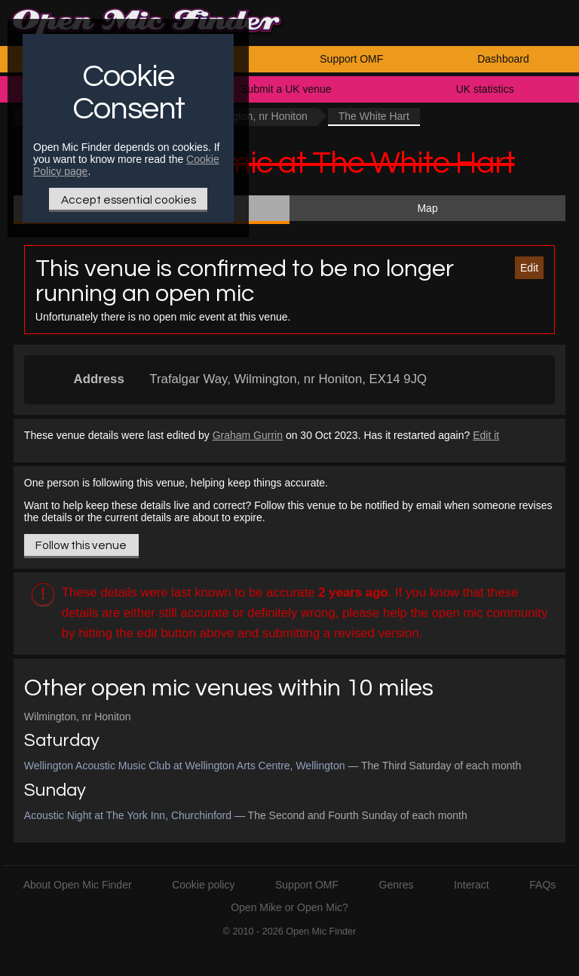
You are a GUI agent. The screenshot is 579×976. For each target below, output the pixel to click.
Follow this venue (81, 545)
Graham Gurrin (248, 435)
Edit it (486, 435)
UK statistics (485, 89)
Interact (471, 885)
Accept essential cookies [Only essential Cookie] (128, 200)
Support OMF (351, 59)
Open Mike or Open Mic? (289, 907)
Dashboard (503, 59)
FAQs (542, 885)
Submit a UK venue (286, 89)
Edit (529, 268)
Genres (396, 885)
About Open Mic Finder (77, 885)
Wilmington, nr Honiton (254, 116)
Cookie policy (203, 885)
